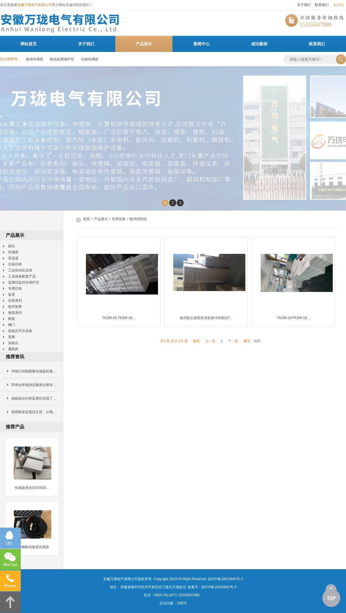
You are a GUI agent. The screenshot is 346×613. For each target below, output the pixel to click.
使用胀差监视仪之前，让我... (33, 412)
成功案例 (259, 44)
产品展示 (144, 44)
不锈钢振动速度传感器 (31, 547)
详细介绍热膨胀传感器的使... (33, 371)
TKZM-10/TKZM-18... (293, 318)
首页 (86, 219)
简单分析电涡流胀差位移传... (33, 385)
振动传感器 (34, 59)
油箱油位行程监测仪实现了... (33, 398)
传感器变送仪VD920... (32, 488)
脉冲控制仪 (138, 219)
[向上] (331, 595)
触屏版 (339, 5)
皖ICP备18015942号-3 (219, 587)
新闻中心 (201, 44)
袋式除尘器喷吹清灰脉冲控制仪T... (206, 318)
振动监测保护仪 (62, 59)
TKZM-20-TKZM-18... (118, 318)
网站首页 (28, 44)
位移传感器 (89, 59)
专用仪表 (118, 219)
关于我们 (304, 5)
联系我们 (322, 5)
